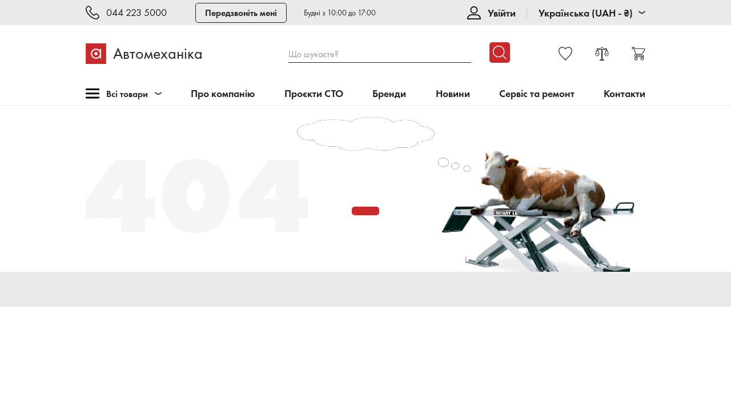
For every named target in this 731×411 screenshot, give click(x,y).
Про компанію (223, 94)
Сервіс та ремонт (537, 94)
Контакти (624, 94)
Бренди (389, 94)
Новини (453, 94)
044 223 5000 (136, 13)
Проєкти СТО (313, 94)
